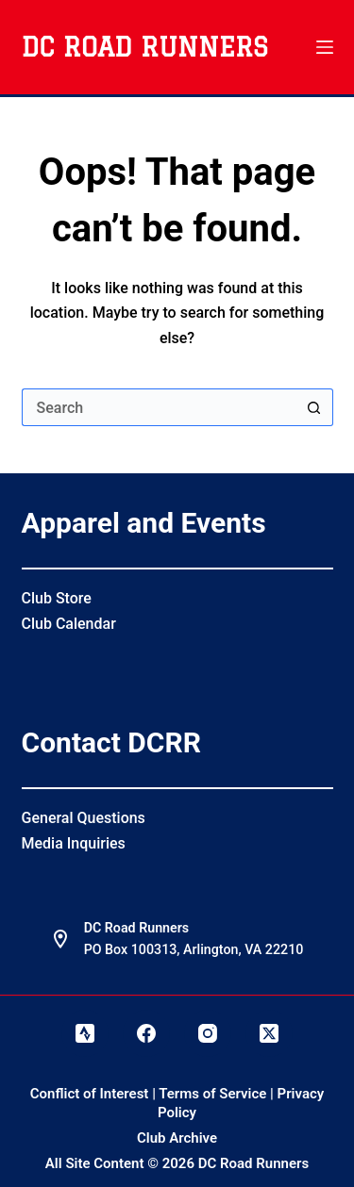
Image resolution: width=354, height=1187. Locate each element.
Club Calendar (69, 624)
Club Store (57, 598)
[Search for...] (158, 407)
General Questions (83, 818)
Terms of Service (212, 1093)
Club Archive (177, 1137)
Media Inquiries (74, 843)
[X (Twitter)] (269, 1033)
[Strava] (85, 1033)
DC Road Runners (145, 46)
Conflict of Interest (89, 1093)
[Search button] (314, 407)
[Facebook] (146, 1033)
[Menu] (324, 47)
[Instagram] (207, 1033)
